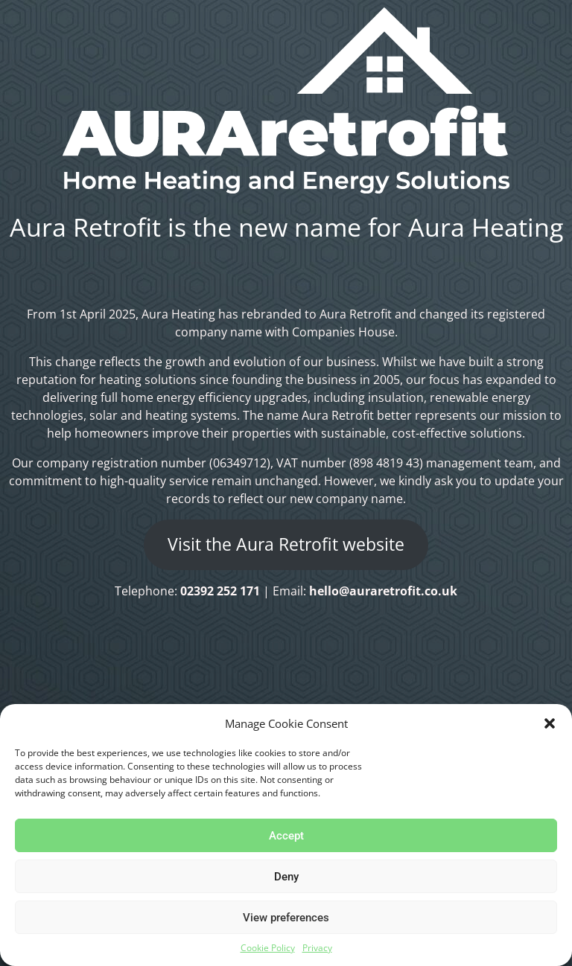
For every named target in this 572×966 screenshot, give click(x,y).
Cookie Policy (268, 947)
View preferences (286, 917)
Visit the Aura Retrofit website (286, 544)
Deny (286, 876)
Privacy (317, 947)
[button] (549, 723)
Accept (286, 835)
